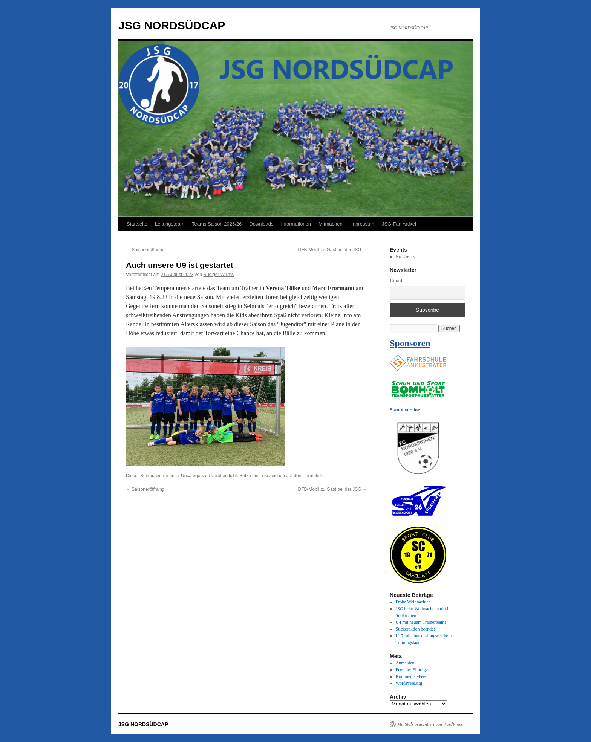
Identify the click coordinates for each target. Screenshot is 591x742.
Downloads (261, 224)
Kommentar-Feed (411, 676)
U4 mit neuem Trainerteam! (421, 622)
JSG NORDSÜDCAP (171, 25)
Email (396, 281)
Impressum (362, 224)
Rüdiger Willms (218, 274)
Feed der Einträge (412, 669)
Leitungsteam (169, 224)
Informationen (296, 224)
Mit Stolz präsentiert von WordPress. (430, 724)
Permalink (313, 475)
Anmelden (405, 663)
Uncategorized (195, 475)
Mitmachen (330, 224)
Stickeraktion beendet (415, 629)
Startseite (137, 224)
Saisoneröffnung (145, 249)
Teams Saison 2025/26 (217, 224)
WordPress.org (409, 683)
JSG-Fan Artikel (399, 224)
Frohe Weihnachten (413, 602)
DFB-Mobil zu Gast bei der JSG (332, 249)
